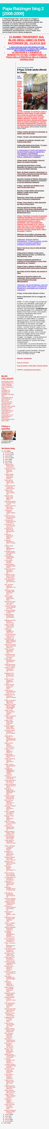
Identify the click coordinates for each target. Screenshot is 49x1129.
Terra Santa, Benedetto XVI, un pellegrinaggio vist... (10, 978)
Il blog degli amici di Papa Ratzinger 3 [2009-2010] (7, 416)
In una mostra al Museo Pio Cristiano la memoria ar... (9, 1076)
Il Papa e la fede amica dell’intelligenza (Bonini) (9, 547)
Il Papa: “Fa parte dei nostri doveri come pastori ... (10, 717)
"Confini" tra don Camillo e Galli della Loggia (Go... (9, 1082)
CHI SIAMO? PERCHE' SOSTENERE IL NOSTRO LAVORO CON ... (10, 934)
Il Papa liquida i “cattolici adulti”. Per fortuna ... (9, 557)
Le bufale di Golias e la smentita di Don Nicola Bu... (10, 1066)
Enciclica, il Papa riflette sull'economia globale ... (9, 818)
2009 (5, 451)
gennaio (7, 1121)
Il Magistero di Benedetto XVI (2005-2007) (7, 394)
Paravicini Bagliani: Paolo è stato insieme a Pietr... (10, 727)
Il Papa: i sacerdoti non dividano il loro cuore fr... (9, 813)
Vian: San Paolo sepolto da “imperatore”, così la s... (10, 586)
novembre (8, 454)
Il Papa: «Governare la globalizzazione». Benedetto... (10, 945)
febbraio (7, 1119)
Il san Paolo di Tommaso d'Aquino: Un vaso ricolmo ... (9, 1045)
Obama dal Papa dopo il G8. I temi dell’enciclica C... (10, 1092)
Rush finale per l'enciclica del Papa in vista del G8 (10, 895)
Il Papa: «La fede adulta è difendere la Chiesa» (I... (9, 750)
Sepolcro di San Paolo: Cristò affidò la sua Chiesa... (9, 497)
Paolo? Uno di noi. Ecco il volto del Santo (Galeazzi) (10, 874)
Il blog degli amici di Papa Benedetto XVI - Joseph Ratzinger (7, 383)
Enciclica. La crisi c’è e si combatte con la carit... (10, 973)
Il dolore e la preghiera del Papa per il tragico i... (9, 536)
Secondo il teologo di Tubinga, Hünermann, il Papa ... (10, 808)
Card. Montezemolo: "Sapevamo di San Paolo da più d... (10, 581)
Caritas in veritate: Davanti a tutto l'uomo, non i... (9, 626)
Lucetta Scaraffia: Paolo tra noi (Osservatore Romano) (9, 476)
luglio (6, 461)
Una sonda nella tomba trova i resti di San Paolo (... (10, 521)
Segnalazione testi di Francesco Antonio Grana (10, 622)
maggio (7, 1114)
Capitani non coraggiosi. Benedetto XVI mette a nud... (9, 631)
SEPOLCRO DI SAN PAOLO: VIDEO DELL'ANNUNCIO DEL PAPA (10, 706)
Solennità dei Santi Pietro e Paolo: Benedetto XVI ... (10, 797)
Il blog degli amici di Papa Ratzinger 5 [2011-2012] (7, 399)
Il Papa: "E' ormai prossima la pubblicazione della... (9, 681)
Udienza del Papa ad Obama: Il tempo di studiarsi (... (10, 1112)
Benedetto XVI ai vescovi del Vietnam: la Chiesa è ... (9, 968)
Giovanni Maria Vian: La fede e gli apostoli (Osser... (10, 487)
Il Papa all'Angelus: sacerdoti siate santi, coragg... (10, 837)
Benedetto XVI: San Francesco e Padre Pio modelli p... (10, 696)
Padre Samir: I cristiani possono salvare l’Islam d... (10, 1040)
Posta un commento (23, 362)
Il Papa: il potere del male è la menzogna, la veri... (10, 760)
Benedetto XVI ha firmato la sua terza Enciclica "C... (9, 675)
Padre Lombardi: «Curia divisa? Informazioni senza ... (9, 989)
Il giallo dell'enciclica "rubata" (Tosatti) (10, 665)
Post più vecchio (42, 365)
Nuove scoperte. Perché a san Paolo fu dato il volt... (9, 482)
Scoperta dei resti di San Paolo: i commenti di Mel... (10, 571)
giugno (7, 462)
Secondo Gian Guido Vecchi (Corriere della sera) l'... (10, 1010)
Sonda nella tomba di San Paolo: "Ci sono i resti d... (10, 781)
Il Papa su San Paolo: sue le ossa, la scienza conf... (10, 492)
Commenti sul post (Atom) (32, 370)
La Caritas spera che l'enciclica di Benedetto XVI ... (10, 879)
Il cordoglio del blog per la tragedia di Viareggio (10, 553)
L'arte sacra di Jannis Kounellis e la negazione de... (10, 950)
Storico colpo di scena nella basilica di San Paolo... (9, 598)
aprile (6, 1116)
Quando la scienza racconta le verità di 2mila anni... (10, 517)
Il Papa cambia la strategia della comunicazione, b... (10, 616)
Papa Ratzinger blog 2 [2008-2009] (23, 11)
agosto (7, 459)
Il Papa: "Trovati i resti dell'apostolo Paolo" (10, 766)
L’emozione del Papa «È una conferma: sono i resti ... (10, 607)
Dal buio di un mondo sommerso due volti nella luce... (10, 908)
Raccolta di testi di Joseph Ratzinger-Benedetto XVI (6, 403)
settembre (8, 457)
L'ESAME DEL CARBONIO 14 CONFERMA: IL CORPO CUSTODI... (10, 771)
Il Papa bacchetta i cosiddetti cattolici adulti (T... (10, 566)
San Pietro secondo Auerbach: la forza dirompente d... (10, 732)
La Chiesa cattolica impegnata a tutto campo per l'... (10, 963)
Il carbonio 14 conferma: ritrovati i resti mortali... (10, 777)
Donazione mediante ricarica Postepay (10, 899)
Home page (32, 365)
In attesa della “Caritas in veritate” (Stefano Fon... (10, 512)
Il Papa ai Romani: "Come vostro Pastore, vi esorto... (9, 686)
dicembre (7, 452)
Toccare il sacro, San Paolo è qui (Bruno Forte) (10, 507)
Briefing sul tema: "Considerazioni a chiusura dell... (10, 1056)
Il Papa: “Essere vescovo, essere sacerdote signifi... (10, 712)
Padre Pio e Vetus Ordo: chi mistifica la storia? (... (10, 823)
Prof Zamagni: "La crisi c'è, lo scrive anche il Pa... (10, 526)
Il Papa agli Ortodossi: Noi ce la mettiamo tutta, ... (10, 889)
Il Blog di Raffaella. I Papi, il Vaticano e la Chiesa (7, 387)
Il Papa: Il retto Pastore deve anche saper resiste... (9, 722)
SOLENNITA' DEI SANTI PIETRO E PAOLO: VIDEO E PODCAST (10, 641)
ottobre (7, 456)
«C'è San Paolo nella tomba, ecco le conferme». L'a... (10, 636)
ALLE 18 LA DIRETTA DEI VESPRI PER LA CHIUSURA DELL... (10, 791)
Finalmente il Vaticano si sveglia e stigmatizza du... (10, 1101)
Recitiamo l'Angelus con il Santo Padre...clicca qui (10, 859)
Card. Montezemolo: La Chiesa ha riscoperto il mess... (10, 1005)
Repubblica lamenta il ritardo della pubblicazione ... (10, 994)
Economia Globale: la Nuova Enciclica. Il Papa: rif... (10, 999)
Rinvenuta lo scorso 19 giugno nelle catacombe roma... (10, 919)
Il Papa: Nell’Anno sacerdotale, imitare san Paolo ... (10, 842)
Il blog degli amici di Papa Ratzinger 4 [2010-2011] (7, 412)
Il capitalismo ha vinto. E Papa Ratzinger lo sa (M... (9, 530)
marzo (7, 1118)
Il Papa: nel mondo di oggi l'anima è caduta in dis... (10, 702)
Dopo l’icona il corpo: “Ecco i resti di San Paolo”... (10, 603)
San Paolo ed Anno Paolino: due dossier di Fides (10, 954)
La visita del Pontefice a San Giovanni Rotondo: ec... (10, 1061)
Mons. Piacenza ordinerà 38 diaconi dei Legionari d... (9, 1035)
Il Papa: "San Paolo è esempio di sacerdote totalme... (10, 848)
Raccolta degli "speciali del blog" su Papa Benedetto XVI (8, 407)
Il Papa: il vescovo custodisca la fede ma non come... (9, 651)
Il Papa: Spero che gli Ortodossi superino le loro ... (10, 959)
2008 (5, 1123)
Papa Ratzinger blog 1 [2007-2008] (8, 419)
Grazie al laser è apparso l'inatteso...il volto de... (10, 913)
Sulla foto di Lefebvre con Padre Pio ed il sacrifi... (10, 503)
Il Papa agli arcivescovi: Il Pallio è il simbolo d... (10, 542)
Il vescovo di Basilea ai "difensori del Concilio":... (10, 612)
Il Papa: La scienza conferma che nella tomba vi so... (10, 669)
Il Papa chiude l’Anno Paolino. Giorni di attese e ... (10, 786)
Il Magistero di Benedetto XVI (5, 390)
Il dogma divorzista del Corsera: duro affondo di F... (10, 1087)
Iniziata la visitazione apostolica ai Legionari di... (10, 929)
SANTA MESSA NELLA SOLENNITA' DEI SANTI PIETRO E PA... (10, 738)
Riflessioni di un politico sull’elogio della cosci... (10, 863)
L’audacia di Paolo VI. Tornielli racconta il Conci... (9, 1019)
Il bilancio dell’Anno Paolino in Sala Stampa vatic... (10, 1030)
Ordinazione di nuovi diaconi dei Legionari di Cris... (10, 470)
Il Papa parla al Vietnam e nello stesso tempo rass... (9, 883)
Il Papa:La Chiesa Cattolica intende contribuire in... (10, 903)
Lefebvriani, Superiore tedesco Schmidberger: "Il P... (10, 868)
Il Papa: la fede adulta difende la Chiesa (10, 756)
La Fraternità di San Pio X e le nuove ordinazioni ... (10, 656)
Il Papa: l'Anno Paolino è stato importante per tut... (9, 828)
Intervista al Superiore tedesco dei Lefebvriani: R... (10, 983)
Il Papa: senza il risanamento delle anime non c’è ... (10, 692)
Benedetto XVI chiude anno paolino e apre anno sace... (9, 853)
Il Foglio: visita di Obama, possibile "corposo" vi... (10, 1096)
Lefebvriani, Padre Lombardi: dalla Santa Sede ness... (9, 592)
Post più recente (22, 365)
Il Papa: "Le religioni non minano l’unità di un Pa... (10, 924)
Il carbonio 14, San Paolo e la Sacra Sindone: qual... (10, 576)
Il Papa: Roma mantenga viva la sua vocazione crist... (10, 661)
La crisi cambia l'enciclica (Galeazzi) (9, 561)
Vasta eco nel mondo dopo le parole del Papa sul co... (10, 646)
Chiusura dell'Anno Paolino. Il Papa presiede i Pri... (10, 833)
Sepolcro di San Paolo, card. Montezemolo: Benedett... (9, 1051)
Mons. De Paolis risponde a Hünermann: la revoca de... (9, 802)
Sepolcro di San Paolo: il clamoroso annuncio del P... (10, 745)
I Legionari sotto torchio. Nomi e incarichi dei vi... (10, 466)
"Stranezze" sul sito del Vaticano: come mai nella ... (10, 1014)
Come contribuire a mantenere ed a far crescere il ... (10, 940)
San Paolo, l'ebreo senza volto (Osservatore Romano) (9, 1070)
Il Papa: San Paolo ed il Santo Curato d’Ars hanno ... (9, 1106)
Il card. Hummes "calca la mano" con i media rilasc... (9, 1025)
